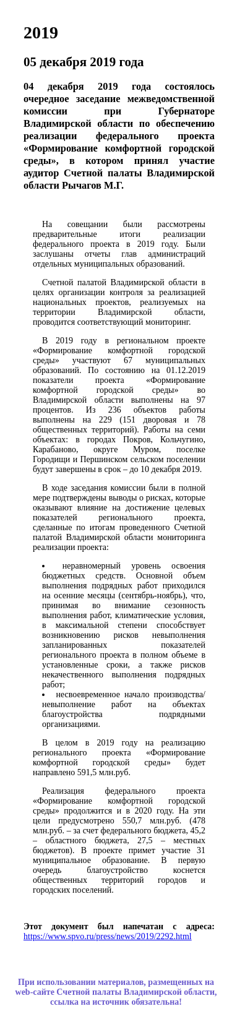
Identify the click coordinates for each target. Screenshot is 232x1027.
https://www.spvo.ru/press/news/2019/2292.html (108, 936)
